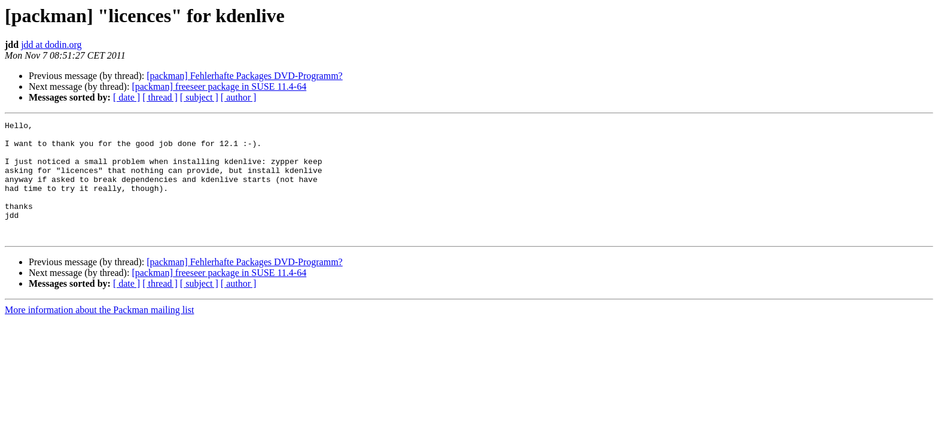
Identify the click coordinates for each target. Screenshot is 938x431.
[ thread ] (160, 97)
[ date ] (126, 97)
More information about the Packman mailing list (99, 333)
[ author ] (239, 97)
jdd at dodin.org (51, 45)
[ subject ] (199, 97)
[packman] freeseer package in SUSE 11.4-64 (219, 86)
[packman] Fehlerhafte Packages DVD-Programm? (244, 76)
